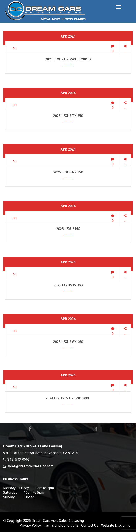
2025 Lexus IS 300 (68, 285)
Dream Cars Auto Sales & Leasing (58, 520)
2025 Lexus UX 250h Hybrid (68, 59)
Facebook (29, 429)
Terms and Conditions (61, 525)
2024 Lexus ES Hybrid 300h (68, 398)
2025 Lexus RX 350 (68, 172)
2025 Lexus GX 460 (68, 341)
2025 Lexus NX (68, 228)
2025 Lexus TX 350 (68, 115)
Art (15, 48)
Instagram (94, 429)
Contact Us (89, 525)
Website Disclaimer (116, 525)
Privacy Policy (30, 525)
